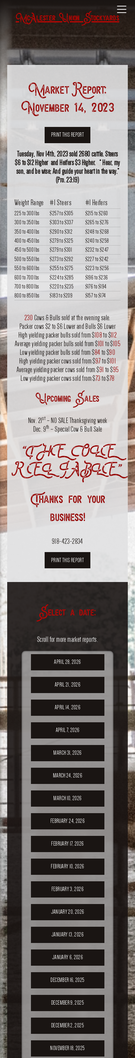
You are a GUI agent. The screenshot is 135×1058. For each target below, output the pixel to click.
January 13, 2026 (67, 934)
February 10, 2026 (67, 866)
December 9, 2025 (67, 1002)
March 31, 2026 (67, 752)
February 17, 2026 (67, 843)
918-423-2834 (67, 541)
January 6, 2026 (67, 957)
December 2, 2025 (67, 1025)
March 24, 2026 (67, 775)
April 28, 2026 (67, 661)
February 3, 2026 (67, 889)
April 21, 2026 (67, 684)
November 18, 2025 (67, 1048)
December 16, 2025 (67, 980)
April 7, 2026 (68, 730)
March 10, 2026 (67, 798)
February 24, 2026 (67, 820)
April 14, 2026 (67, 707)
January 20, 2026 (67, 911)
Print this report (67, 134)
